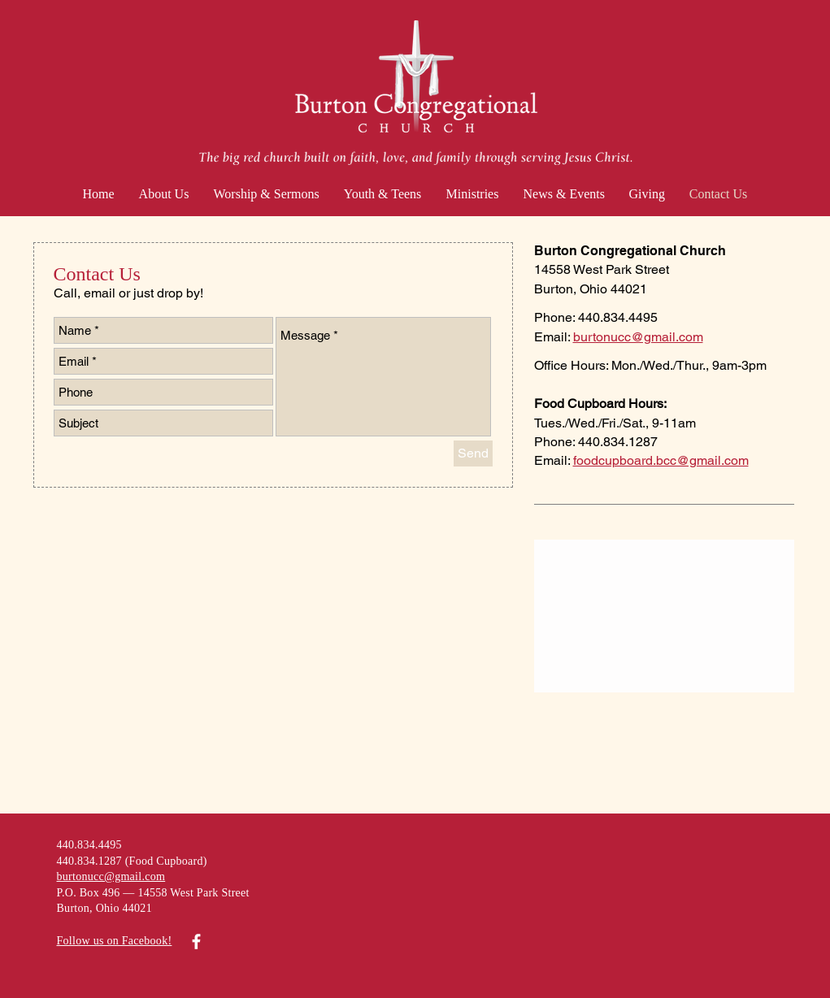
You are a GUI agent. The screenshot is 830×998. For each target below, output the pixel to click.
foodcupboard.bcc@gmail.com (661, 460)
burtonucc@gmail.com (638, 337)
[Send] (473, 453)
